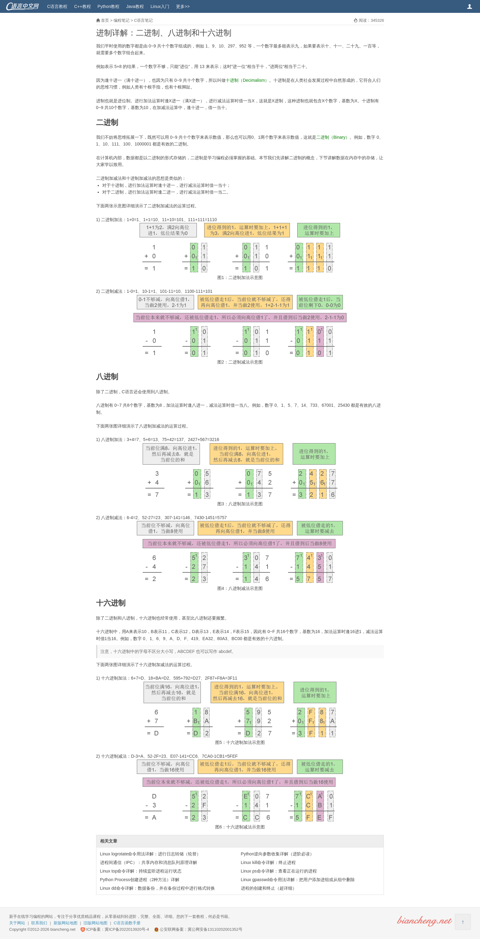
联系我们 (39, 923)
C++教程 (82, 6)
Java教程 (135, 6)
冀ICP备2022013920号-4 (127, 929)
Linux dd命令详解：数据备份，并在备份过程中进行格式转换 (157, 888)
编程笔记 (121, 20)
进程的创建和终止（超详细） (269, 888)
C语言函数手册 (127, 923)
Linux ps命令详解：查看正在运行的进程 (279, 871)
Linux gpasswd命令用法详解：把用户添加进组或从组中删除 (298, 879)
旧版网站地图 (95, 923)
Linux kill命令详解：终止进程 (268, 862)
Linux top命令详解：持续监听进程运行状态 (141, 871)
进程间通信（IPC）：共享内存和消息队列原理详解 (148, 862)
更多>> (182, 6)
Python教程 (109, 6)
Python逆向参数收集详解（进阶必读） (277, 853)
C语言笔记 (143, 20)
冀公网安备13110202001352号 (215, 929)
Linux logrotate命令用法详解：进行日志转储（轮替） (150, 853)
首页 (105, 20)
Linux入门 (160, 6)
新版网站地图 (65, 923)
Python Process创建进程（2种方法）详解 (140, 879)
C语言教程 (57, 6)
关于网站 (17, 923)
